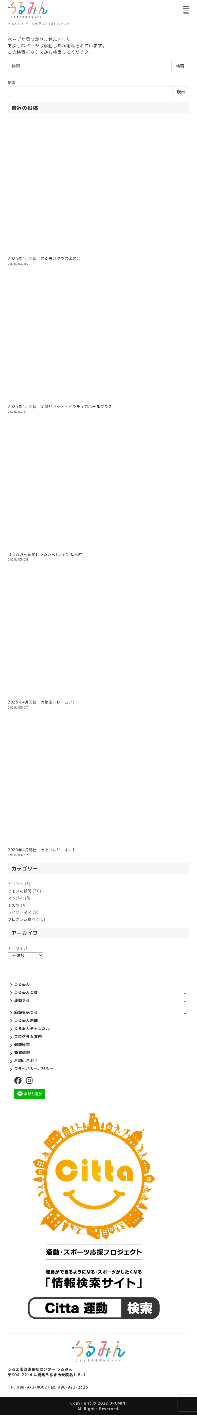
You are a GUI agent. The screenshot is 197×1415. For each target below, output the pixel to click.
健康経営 (22, 1044)
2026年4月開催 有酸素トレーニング (42, 702)
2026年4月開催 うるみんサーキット (42, 849)
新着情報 (22, 1052)
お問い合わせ (26, 1060)
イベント (16, 883)
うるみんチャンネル (32, 1028)
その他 (14, 905)
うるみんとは (26, 992)
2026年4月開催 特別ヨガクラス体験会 (44, 258)
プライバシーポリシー (34, 1068)
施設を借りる (26, 1012)
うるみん (22, 984)
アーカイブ (18, 948)
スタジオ (16, 897)
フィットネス (20, 912)
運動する (22, 1000)
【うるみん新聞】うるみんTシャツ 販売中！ (47, 554)
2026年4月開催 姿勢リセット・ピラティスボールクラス (60, 406)
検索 (180, 66)
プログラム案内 (22, 919)
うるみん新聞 (20, 890)
